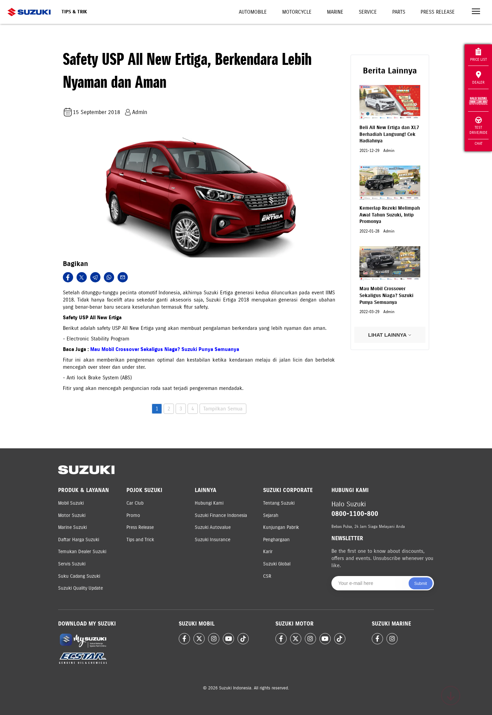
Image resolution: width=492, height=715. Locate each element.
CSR (267, 576)
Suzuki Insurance (212, 540)
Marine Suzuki (72, 527)
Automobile (253, 12)
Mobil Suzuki (71, 503)
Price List (478, 55)
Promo (133, 515)
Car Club (135, 503)
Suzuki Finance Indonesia (221, 515)
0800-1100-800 (354, 513)
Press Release (438, 12)
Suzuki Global (276, 564)
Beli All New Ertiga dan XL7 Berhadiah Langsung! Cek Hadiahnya (389, 134)
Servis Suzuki (71, 564)
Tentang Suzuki (279, 503)
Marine (335, 12)
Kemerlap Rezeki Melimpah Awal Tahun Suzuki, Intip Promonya (389, 214)
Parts (398, 12)
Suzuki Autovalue (213, 527)
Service (368, 12)
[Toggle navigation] (475, 12)
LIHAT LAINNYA (389, 335)
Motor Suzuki (71, 515)
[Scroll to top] (450, 695)
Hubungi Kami (209, 503)
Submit (420, 583)
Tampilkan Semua (223, 409)
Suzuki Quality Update (80, 588)
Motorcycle (297, 12)
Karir (268, 552)
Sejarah (270, 515)
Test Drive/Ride (478, 126)
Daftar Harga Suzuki (78, 540)
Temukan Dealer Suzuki (82, 552)
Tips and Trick (140, 540)
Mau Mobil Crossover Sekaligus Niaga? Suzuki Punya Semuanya (164, 349)
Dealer (478, 78)
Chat (478, 143)
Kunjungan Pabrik (281, 527)
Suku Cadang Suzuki (79, 576)
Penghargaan (276, 540)
